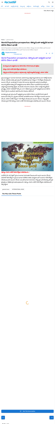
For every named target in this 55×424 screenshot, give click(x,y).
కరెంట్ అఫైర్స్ (36, 6)
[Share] (49, 53)
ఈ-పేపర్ (7, 6)
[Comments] (52, 53)
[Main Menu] (2, 2)
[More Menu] (52, 2)
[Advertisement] (27, 25)
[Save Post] (46, 53)
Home (3, 39)
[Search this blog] (49, 2)
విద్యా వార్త (22, 6)
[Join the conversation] (27, 411)
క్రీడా (52, 6)
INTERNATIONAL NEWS (18, 189)
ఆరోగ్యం (43, 6)
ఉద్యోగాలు (29, 6)
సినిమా (48, 6)
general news (9, 39)
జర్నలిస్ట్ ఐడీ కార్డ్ (14, 6)
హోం (2, 6)
